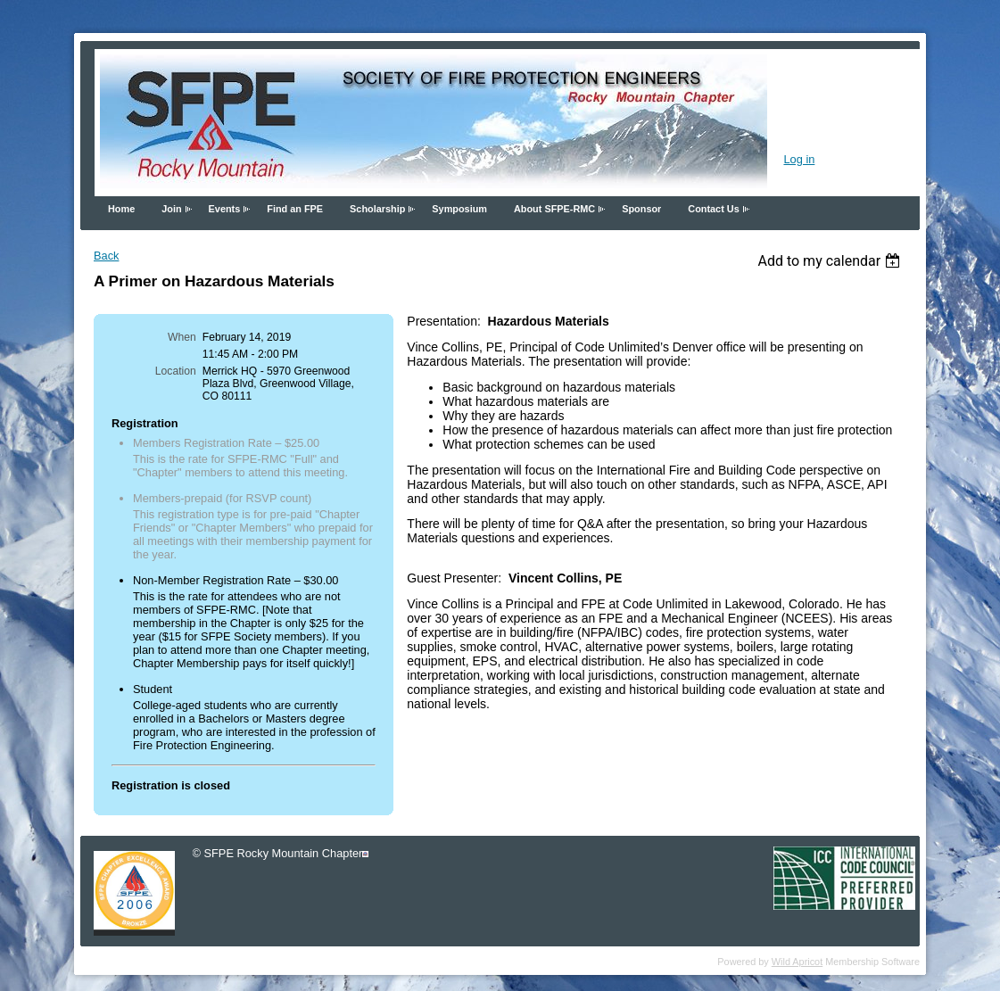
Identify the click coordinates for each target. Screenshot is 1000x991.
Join (171, 208)
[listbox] (831, 261)
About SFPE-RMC (554, 208)
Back (106, 255)
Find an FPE (295, 208)
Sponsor (641, 208)
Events (225, 208)
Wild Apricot (797, 961)
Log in (798, 159)
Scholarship (377, 208)
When (182, 337)
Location (175, 371)
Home (121, 208)
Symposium (459, 208)
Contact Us (713, 208)
